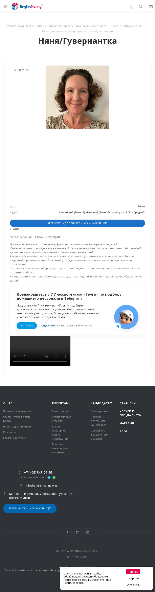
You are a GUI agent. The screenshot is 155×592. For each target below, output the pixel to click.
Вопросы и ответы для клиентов (59, 448)
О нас (7, 403)
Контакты (9, 432)
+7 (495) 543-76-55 (38, 472)
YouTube (88, 532)
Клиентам (60, 403)
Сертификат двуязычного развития (99, 434)
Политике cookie (73, 583)
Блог (123, 431)
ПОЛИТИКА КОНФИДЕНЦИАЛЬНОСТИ (77, 550)
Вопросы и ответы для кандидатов (99, 421)
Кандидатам (101, 403)
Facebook (67, 532)
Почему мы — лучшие (17, 411)
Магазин (126, 423)
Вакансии (127, 403)
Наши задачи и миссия (17, 426)
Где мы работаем (14, 438)
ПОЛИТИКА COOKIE (77, 556)
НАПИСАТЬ (27, 325)
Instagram (77, 532)
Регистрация (60, 411)
